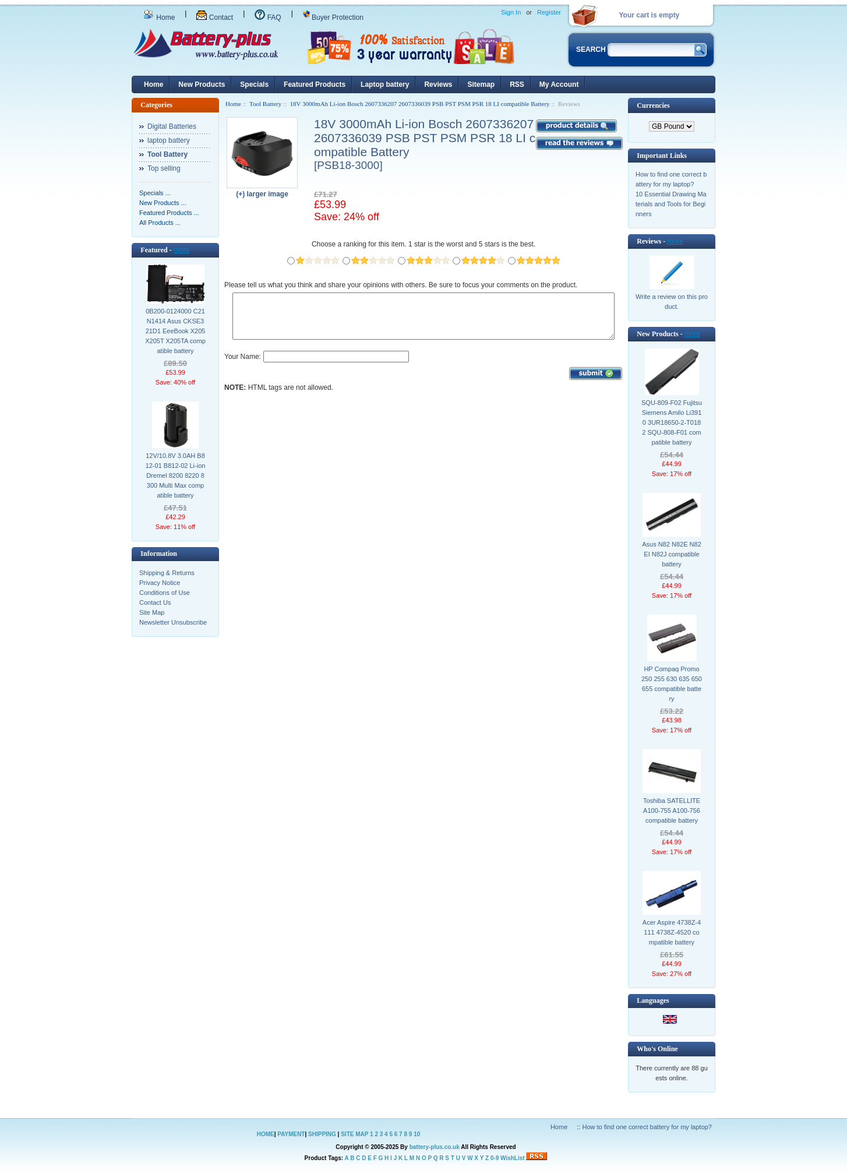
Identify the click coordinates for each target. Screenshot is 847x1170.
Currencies (653, 105)
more (181, 250)
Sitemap (481, 84)
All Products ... (160, 222)
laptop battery (168, 140)
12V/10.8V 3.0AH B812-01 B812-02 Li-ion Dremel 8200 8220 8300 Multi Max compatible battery (176, 475)
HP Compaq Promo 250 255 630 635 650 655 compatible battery (671, 683)
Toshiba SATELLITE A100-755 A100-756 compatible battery (671, 810)
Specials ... (155, 192)
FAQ (268, 17)
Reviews (438, 84)
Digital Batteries (171, 126)
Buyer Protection (333, 17)
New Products (201, 84)
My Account (559, 84)
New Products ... (162, 202)
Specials (254, 84)
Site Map (151, 612)
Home (159, 17)
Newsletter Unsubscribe (173, 622)
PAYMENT (291, 1134)
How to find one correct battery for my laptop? (647, 1126)
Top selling (164, 168)
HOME (265, 1134)
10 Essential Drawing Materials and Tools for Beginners (671, 204)
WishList (512, 1158)
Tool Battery (265, 103)
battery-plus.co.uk (435, 1147)
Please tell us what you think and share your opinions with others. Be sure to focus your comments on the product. (400, 285)
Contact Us (155, 602)
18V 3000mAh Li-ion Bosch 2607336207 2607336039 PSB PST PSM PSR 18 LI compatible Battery (420, 103)
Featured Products (314, 84)
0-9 (494, 1158)
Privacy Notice (159, 582)
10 (417, 1134)
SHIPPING (322, 1134)
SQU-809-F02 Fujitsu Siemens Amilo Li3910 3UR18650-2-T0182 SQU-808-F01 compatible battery (671, 422)
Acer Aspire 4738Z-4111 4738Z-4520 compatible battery (672, 932)
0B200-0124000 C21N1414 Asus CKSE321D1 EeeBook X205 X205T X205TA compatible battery (175, 331)
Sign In (511, 12)
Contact (214, 17)
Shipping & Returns (167, 572)
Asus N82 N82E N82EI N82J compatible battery (671, 554)
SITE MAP (354, 1134)
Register (549, 12)
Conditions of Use (164, 592)
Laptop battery (385, 84)
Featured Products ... (169, 212)
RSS (517, 84)
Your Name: (242, 365)
